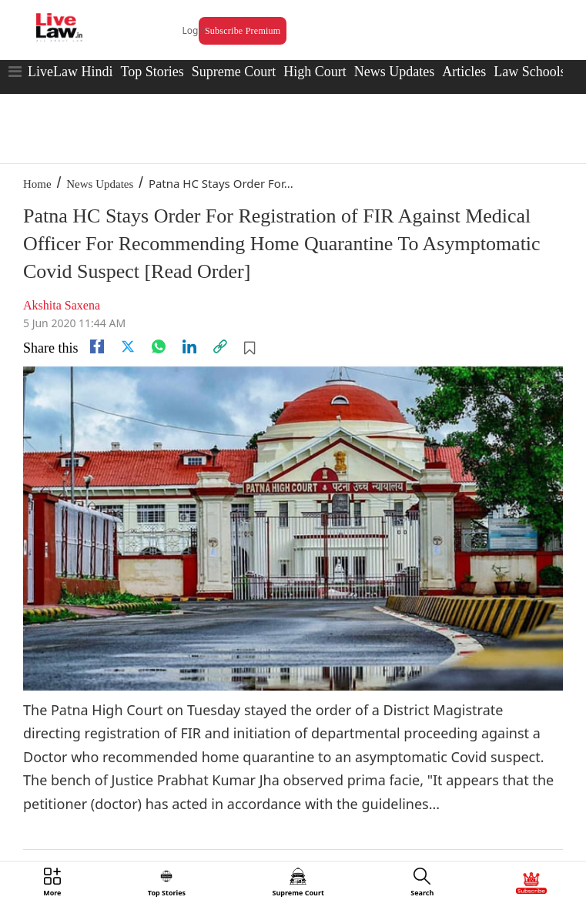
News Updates (394, 71)
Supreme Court (234, 71)
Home (37, 184)
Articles (464, 71)
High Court (315, 71)
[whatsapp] (159, 346)
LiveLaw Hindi (70, 71)
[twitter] (128, 346)
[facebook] (97, 346)
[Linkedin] (189, 346)
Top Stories (151, 71)
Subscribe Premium (242, 30)
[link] (220, 346)
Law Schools (530, 71)
